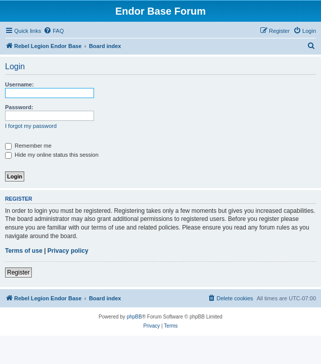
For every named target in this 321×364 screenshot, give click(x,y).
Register (18, 272)
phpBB (134, 317)
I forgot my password (31, 126)
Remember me (28, 146)
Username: (19, 84)
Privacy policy (68, 250)
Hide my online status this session (52, 155)
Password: (19, 107)
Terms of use (23, 250)
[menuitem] (53, 31)
